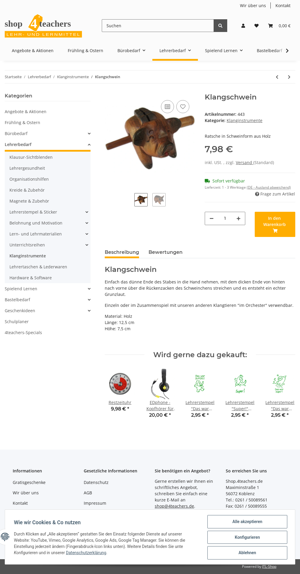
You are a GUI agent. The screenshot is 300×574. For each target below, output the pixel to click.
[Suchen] (158, 25)
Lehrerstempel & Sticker (33, 212)
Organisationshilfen (29, 179)
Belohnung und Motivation (35, 223)
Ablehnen (246, 553)
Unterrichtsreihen (27, 245)
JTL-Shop (269, 566)
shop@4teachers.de (174, 506)
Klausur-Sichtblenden (31, 157)
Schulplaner (17, 321)
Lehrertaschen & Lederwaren (38, 267)
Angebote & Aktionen (25, 111)
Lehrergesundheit (27, 168)
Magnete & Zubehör (29, 201)
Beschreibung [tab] (122, 252)
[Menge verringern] (211, 218)
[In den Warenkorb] (275, 224)
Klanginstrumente (244, 120)
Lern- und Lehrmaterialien (35, 234)
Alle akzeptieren (247, 522)
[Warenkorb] (279, 25)
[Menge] (225, 218)
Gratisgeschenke (29, 482)
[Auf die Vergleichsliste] (167, 106)
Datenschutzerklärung (87, 553)
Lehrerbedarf (18, 144)
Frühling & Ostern (22, 122)
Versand (244, 162)
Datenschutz (96, 482)
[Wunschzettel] (256, 25)
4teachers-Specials (23, 332)
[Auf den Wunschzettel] (182, 106)
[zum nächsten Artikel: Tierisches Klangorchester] (289, 76)
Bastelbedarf (17, 299)
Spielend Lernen (21, 288)
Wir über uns (253, 5)
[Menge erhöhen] (238, 218)
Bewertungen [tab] (166, 252)
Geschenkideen (20, 310)
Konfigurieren (246, 537)
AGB (88, 493)
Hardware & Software (30, 277)
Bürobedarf (16, 133)
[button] (243, 25)
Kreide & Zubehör (27, 190)
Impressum (95, 503)
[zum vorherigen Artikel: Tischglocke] (277, 76)
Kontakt (283, 5)
